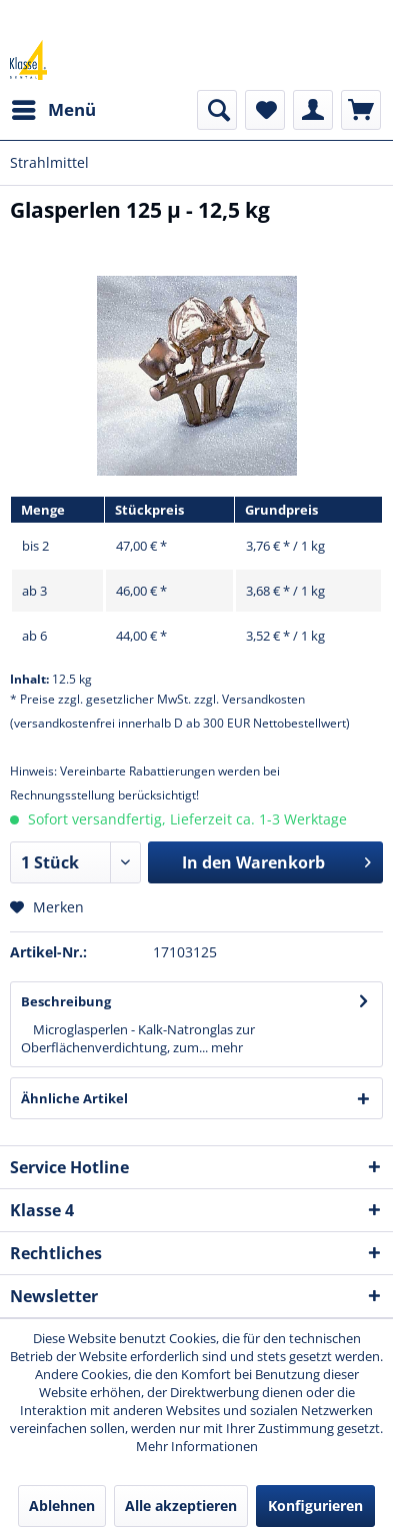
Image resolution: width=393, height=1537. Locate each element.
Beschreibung (66, 1001)
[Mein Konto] (313, 110)
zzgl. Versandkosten (249, 699)
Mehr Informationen (197, 1446)
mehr (225, 1047)
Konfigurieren (315, 1505)
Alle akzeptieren (181, 1505)
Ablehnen (62, 1505)
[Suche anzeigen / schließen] (217, 110)
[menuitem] (53, 110)
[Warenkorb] (361, 110)
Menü (54, 107)
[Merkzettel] (265, 110)
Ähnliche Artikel (74, 1098)
